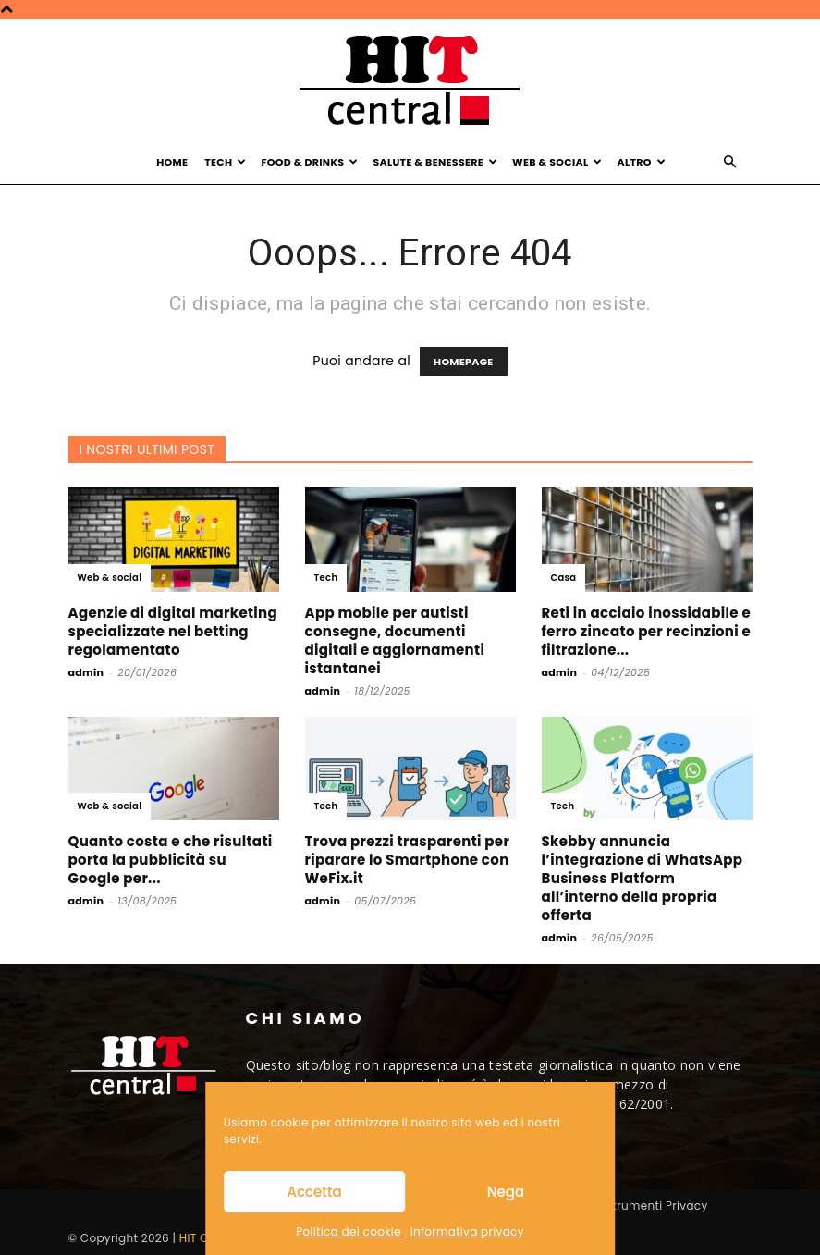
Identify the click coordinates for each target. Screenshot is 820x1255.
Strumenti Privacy (656, 1205)
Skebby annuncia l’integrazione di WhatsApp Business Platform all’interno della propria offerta (642, 878)
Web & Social (557, 161)
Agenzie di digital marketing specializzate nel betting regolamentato (173, 631)
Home (172, 161)
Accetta (315, 1191)
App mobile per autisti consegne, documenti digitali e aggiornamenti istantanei (395, 640)
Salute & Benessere (435, 161)
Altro (641, 161)
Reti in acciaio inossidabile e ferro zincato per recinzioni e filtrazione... (647, 631)
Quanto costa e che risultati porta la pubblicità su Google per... (170, 859)
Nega (505, 1191)
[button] (730, 162)
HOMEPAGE (464, 361)
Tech (225, 161)
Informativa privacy (467, 1231)
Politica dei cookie (348, 1231)
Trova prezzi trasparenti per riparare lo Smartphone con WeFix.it (407, 859)
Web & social (110, 577)
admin (86, 672)
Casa (564, 577)
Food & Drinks (309, 161)
